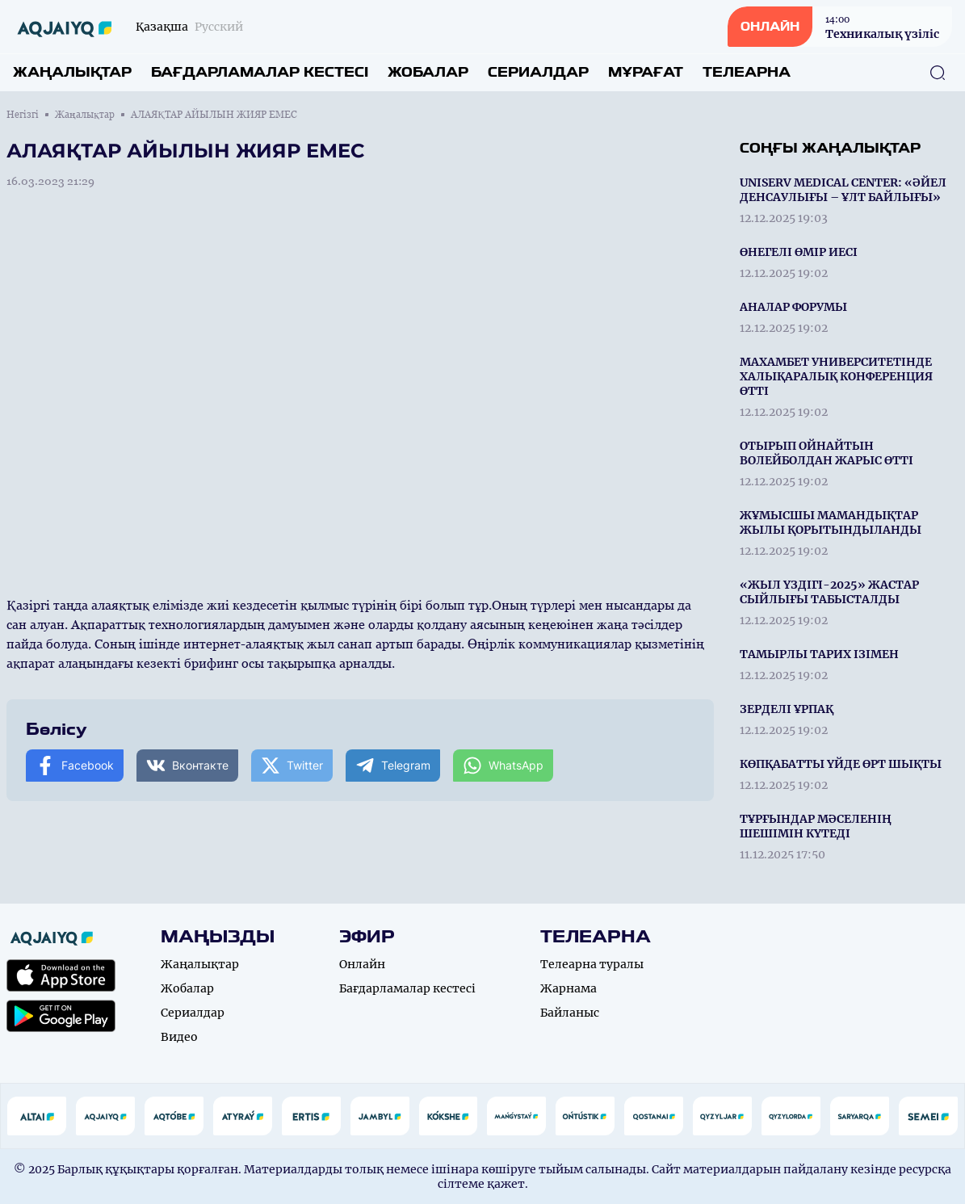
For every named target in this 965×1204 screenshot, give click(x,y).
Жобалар (428, 72)
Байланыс (569, 1012)
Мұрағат (645, 72)
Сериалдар (538, 72)
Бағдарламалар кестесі (259, 72)
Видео (179, 1037)
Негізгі (22, 114)
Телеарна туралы (592, 964)
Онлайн (362, 964)
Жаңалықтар (72, 72)
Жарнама (568, 988)
